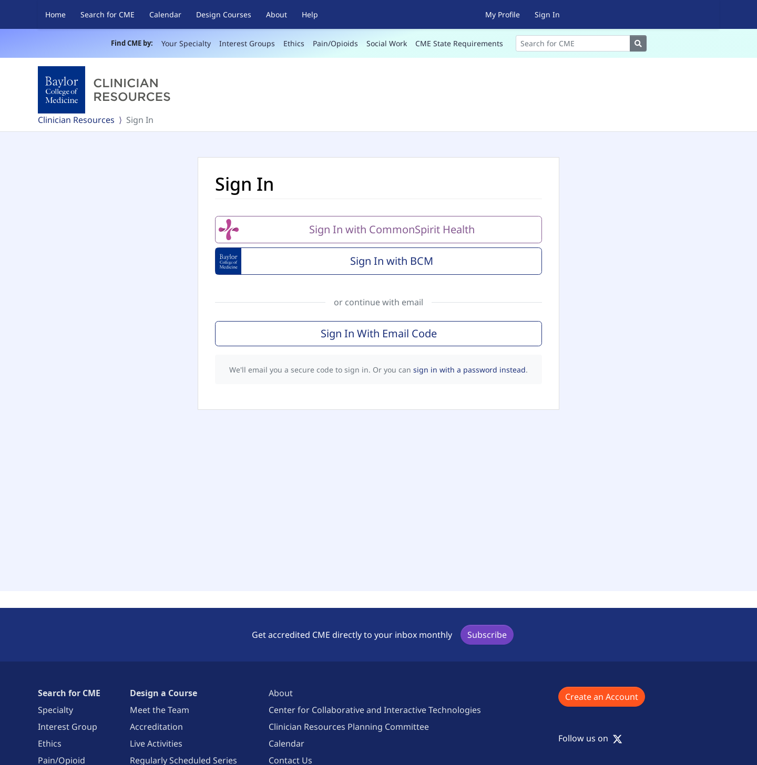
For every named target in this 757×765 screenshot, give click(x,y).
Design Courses (223, 14)
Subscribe (487, 634)
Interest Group (67, 726)
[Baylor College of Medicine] (106, 89)
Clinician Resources (76, 120)
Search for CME (107, 14)
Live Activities (156, 743)
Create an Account (601, 696)
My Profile (502, 14)
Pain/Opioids (335, 43)
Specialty (55, 710)
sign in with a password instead (469, 370)
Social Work (386, 43)
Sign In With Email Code (379, 333)
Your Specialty (186, 43)
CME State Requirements (459, 43)
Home (55, 14)
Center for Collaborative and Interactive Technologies (375, 710)
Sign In (547, 14)
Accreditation (156, 726)
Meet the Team (159, 710)
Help (310, 14)
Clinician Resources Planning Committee (349, 726)
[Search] (573, 43)
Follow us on (590, 738)
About (276, 14)
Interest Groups (247, 43)
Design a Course (163, 693)
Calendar (165, 14)
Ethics (293, 43)
